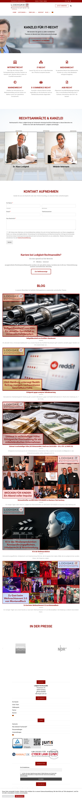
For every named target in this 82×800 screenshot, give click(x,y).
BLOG (41, 285)
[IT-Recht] (21, 62)
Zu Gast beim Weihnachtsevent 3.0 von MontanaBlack (41, 605)
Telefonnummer (47, 211)
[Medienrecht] (47, 62)
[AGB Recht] (47, 82)
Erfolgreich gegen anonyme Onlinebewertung (41, 392)
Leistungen (21, 12)
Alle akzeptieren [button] (19, 796)
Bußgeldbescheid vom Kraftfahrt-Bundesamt (41, 338)
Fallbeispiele (15, 707)
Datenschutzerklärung (24, 238)
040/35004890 (42, 691)
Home (14, 12)
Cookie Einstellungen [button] (8, 796)
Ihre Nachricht (11, 218)
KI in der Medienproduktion (41, 551)
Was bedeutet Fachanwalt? (19, 727)
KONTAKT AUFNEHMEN (41, 191)
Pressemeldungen (17, 729)
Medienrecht (47, 67)
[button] (3, 648)
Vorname (8, 208)
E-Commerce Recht (21, 87)
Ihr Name (9, 203)
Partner (14, 710)
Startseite (15, 724)
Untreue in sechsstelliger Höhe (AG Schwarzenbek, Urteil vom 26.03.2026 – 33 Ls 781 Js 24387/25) (41, 446)
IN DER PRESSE (41, 625)
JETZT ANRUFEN (62, 5)
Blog (46, 12)
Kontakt (41, 12)
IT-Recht (21, 67)
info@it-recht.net (41, 693)
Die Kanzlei (15, 702)
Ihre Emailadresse (24, 767)
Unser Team (15, 704)
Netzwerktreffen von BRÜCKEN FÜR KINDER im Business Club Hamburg (41, 500)
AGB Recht (47, 87)
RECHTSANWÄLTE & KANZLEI (41, 117)
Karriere (14, 713)
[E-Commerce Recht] (21, 82)
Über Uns (32, 12)
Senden (10, 242)
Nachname (44, 208)
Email (8, 211)
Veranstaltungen (16, 732)
